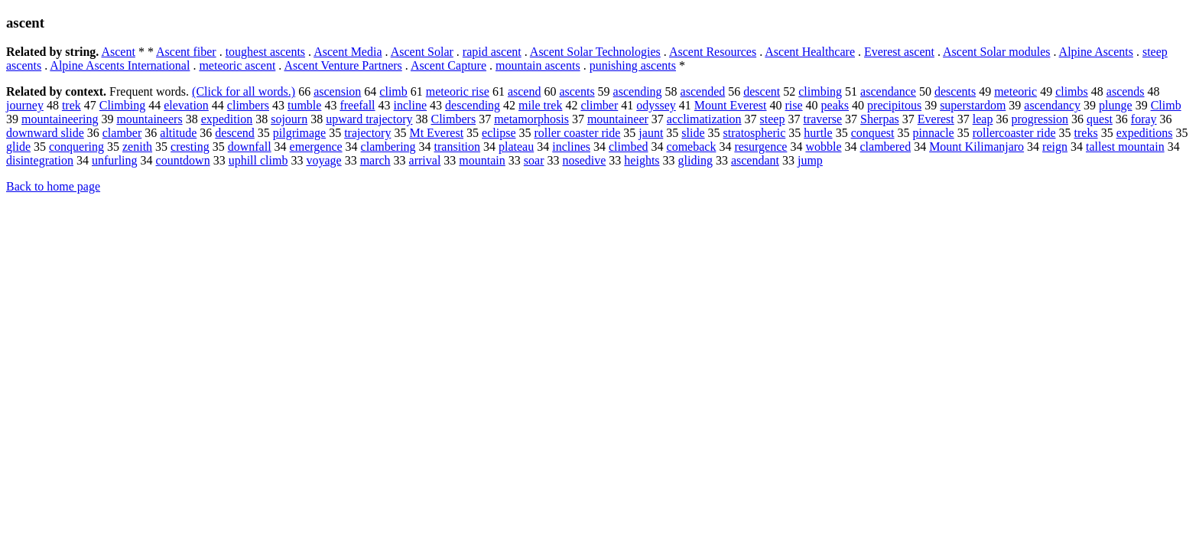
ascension (337, 91)
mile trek (540, 105)
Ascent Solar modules (996, 51)
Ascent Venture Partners (342, 65)
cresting (190, 146)
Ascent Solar (422, 51)
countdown (183, 160)
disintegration (39, 160)
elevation (186, 105)
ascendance (888, 91)
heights (641, 160)
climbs (1071, 91)
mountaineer (617, 119)
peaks (835, 105)
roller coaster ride (578, 132)
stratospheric (754, 132)
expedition (227, 119)
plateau (516, 146)
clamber (122, 132)
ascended (703, 91)
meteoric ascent (237, 65)
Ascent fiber (186, 51)
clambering (388, 146)
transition (457, 146)
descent (761, 91)
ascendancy (1052, 105)
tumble (304, 105)
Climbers (453, 119)
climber (599, 105)
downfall (249, 146)
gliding (695, 160)
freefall (357, 105)
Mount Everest (730, 105)
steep (772, 119)
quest (1100, 119)
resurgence (760, 146)
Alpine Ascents (1096, 51)
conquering (76, 146)
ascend (524, 91)
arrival (425, 160)
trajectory (367, 132)
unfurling (115, 160)
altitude (178, 132)
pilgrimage (299, 132)
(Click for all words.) (243, 91)
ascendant (755, 160)
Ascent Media (348, 51)
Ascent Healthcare (810, 51)
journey (25, 105)
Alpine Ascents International (120, 65)
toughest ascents (265, 51)
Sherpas (879, 119)
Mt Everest (436, 132)
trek (71, 105)
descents (955, 91)
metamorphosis (531, 119)
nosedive (584, 160)
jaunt (650, 132)
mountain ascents (538, 65)
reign (1054, 146)
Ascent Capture (448, 65)
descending (472, 105)
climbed (628, 146)
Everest (936, 119)
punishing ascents (633, 65)
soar (534, 160)
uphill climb (258, 160)
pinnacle (933, 132)
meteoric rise (457, 91)
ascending (637, 91)
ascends (1125, 91)
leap (983, 119)
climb (393, 91)
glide (18, 146)
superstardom (973, 105)
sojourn (289, 119)
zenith (137, 146)
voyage (323, 160)
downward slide (45, 132)
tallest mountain (1125, 146)
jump (810, 160)
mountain (482, 160)
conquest (873, 132)
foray (1144, 119)
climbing (820, 91)
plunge (1115, 105)
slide (692, 132)
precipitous (894, 105)
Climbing (122, 105)
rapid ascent (492, 51)
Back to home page (53, 186)
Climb (1166, 105)
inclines (571, 146)
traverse (822, 119)
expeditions (1144, 132)
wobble (823, 146)
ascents (576, 91)
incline (410, 105)
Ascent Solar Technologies (595, 51)
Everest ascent (899, 51)
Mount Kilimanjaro (976, 146)
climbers (248, 105)
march (375, 160)
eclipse (498, 132)
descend (235, 132)
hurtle (818, 132)
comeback (691, 146)
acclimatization (704, 119)
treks (1086, 132)
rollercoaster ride (1014, 132)
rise (794, 105)
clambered (885, 146)
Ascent (118, 51)
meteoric (1015, 91)
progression (1039, 119)
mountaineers (149, 119)
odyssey (656, 105)
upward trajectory (369, 119)
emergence (316, 146)
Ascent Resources (712, 51)
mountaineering (59, 119)
